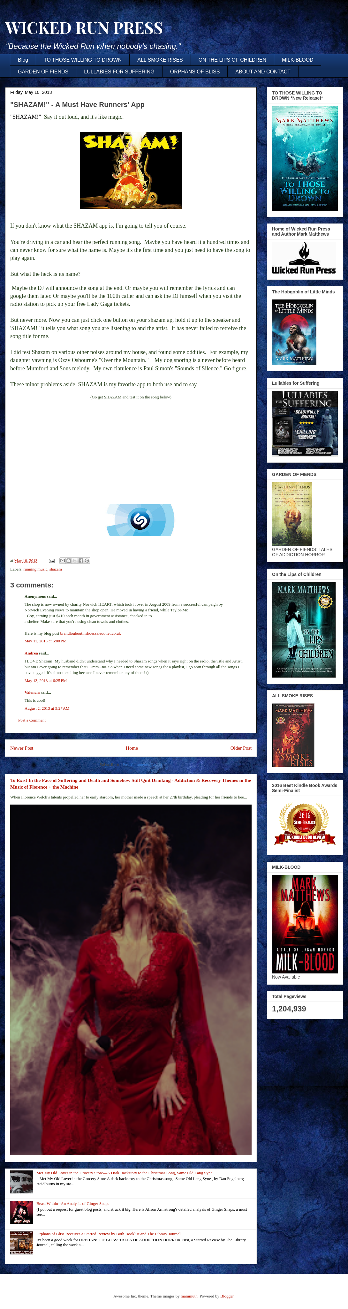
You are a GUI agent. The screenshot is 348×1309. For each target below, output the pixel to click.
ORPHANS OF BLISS (195, 71)
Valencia (32, 692)
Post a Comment (32, 720)
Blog (23, 60)
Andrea (31, 653)
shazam (55, 569)
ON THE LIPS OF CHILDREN (232, 60)
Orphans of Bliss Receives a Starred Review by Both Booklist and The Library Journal (108, 1233)
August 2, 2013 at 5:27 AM (47, 708)
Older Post (241, 748)
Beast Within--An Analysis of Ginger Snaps (72, 1203)
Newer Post (21, 748)
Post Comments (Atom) (142, 764)
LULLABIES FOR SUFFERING (119, 71)
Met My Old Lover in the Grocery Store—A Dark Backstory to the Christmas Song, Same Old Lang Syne (124, 1172)
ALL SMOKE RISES (160, 60)
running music (36, 569)
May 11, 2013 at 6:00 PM (46, 641)
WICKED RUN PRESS (84, 27)
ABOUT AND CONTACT (263, 71)
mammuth (189, 1296)
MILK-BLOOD (298, 60)
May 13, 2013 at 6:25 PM (46, 680)
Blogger (226, 1296)
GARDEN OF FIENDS (43, 71)
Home (132, 748)
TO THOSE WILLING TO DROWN (83, 60)
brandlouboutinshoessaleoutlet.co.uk (90, 633)
